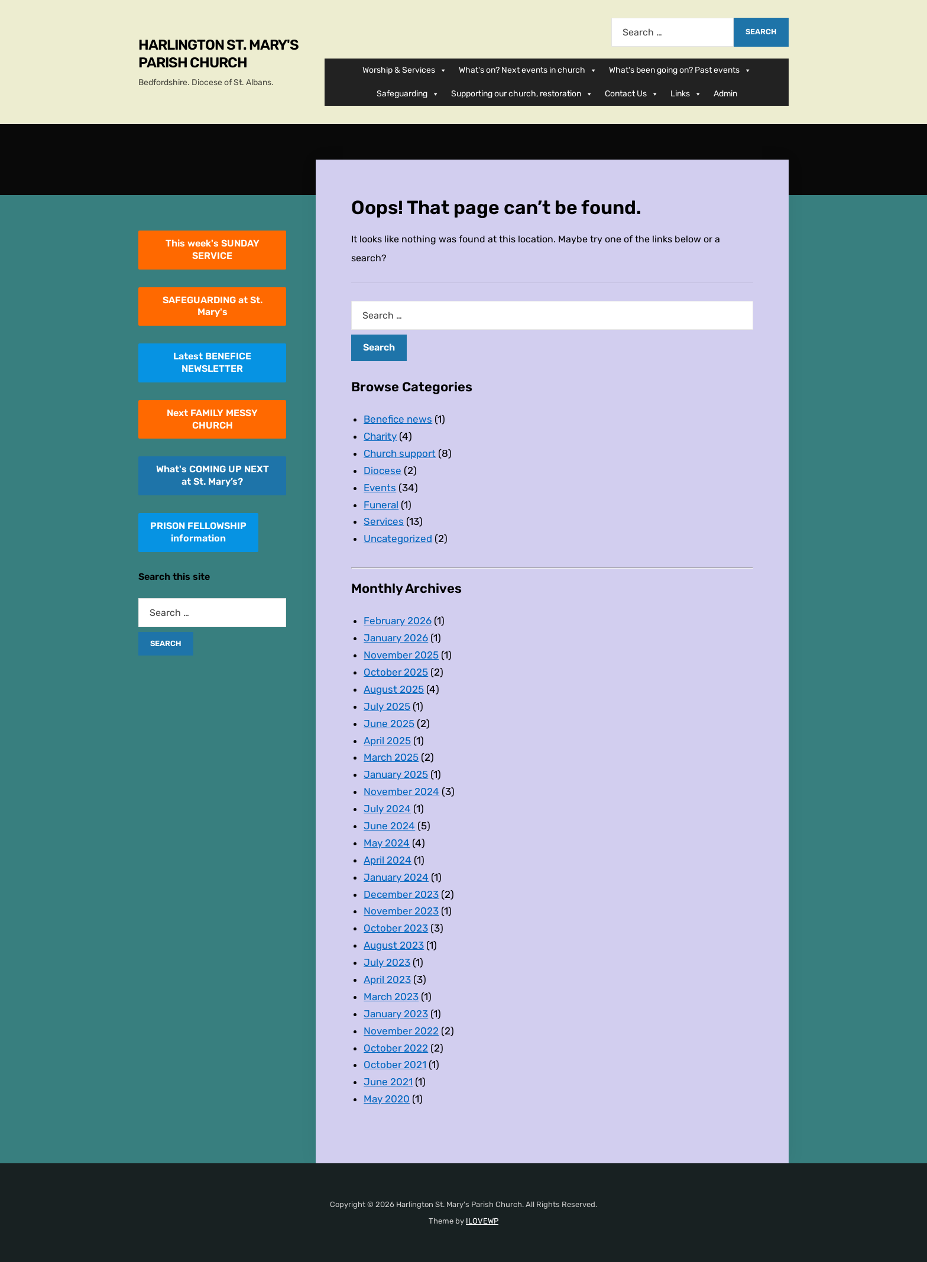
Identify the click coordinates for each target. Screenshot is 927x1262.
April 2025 (387, 741)
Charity (380, 436)
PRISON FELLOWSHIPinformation (198, 532)
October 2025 (396, 672)
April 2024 (387, 860)
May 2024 (387, 843)
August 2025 (394, 689)
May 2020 (387, 1099)
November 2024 (401, 791)
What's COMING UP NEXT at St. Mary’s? (212, 475)
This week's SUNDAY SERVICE (213, 249)
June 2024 (389, 826)
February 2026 (398, 621)
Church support (400, 453)
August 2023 (394, 945)
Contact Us (632, 94)
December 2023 (401, 894)
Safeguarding (408, 94)
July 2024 (387, 809)
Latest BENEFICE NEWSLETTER (212, 362)
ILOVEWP (482, 1220)
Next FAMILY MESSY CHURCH (212, 419)
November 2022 (401, 1031)
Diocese (382, 470)
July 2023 (387, 962)
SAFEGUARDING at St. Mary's (212, 306)
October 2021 (395, 1064)
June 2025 (389, 723)
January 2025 (396, 774)
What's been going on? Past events (680, 70)
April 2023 (387, 979)
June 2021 (388, 1082)
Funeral (381, 505)
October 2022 (396, 1048)
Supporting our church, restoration (522, 94)
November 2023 (401, 911)
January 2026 (396, 638)
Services (384, 521)
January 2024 (396, 877)
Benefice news (398, 419)
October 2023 (396, 928)
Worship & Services (404, 70)
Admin (725, 94)
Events (380, 488)
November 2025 (401, 655)
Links (686, 94)
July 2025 (387, 706)
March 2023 (391, 997)
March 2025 (391, 757)
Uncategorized (398, 538)
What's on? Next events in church (528, 70)
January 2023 (396, 1014)
